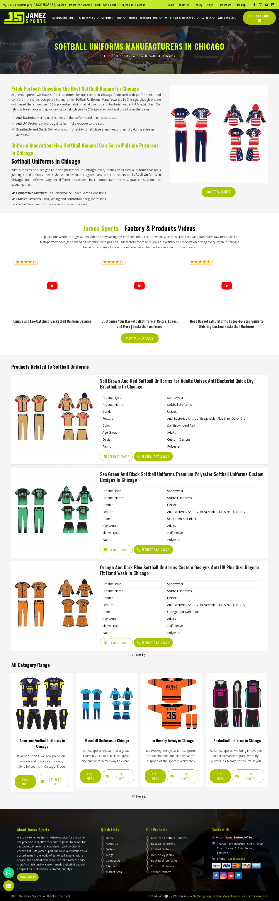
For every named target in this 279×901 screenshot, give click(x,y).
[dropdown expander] (75, 17)
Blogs (209, 4)
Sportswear (89, 17)
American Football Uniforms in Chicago (42, 743)
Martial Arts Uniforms (145, 17)
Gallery (198, 4)
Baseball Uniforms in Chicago (107, 740)
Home (170, 4)
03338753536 (43, 4)
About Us (184, 4)
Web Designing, (201, 896)
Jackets (208, 17)
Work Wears (227, 17)
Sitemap (241, 4)
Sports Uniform (64, 17)
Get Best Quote (116, 456)
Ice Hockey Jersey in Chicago (172, 740)
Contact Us (224, 4)
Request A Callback (153, 456)
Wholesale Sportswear (182, 17)
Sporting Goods (113, 17)
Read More (25, 781)
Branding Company (254, 896)
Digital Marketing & (226, 896)
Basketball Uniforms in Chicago (237, 740)
